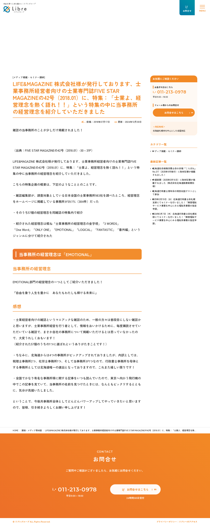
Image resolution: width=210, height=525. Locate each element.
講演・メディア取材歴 (32, 430)
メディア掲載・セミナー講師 (166, 151)
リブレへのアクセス (188, 521)
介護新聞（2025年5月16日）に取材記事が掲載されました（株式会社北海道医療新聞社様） (173, 183)
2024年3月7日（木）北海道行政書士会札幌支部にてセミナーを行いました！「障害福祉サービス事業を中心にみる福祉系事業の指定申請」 (174, 218)
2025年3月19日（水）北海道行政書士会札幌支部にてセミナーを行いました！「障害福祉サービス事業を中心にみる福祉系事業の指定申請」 (174, 204)
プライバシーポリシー (167, 521)
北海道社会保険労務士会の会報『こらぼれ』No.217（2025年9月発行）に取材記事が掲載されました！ (174, 171)
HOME (15, 430)
